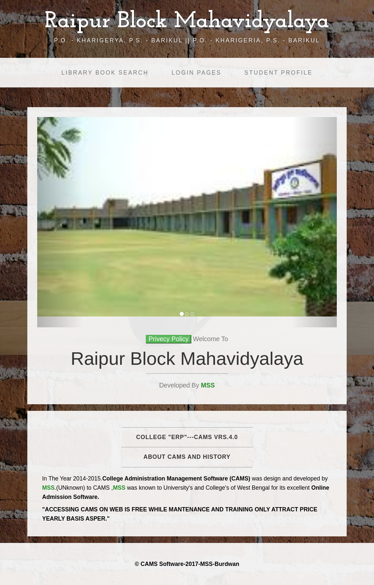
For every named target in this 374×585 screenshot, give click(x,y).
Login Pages (196, 72)
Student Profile (278, 72)
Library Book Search (105, 72)
